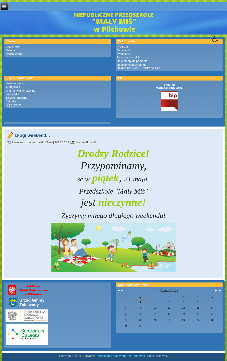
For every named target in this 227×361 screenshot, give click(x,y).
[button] (219, 42)
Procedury (123, 54)
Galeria (10, 50)
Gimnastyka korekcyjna (20, 90)
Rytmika (11, 101)
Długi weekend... (32, 135)
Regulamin (124, 50)
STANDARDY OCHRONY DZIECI (138, 68)
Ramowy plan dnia (129, 57)
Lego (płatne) (14, 105)
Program (122, 46)
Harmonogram (15, 83)
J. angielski (13, 86)
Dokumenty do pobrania (132, 61)
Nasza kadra (14, 54)
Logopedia (12, 94)
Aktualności (13, 46)
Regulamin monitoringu (132, 64)
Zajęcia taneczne (16, 97)
